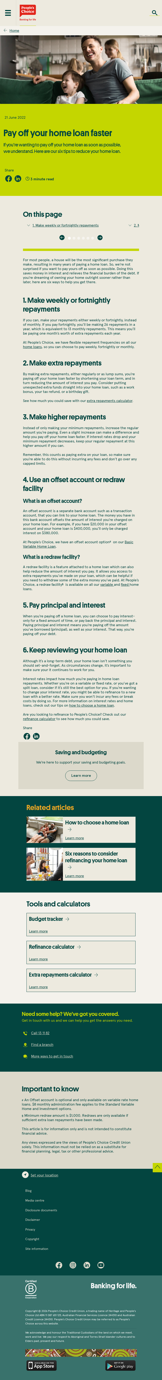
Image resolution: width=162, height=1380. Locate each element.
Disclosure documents (41, 1210)
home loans (32, 347)
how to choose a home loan (91, 705)
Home (14, 31)
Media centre (34, 1200)
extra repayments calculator (109, 401)
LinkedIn (88, 1266)
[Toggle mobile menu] (8, 13)
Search (154, 13)
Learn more (81, 775)
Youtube (102, 1266)
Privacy (30, 1229)
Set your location (44, 1175)
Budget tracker (46, 919)
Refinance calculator (52, 946)
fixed (125, 584)
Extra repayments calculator (60, 974)
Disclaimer (32, 1220)
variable (107, 584)
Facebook (60, 1266)
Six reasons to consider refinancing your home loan (96, 857)
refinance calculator (39, 719)
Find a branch (42, 1045)
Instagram (74, 1266)
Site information (36, 1249)
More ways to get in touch (52, 1056)
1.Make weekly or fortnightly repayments (65, 225)
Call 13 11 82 (40, 1033)
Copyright (32, 1239)
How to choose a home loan (97, 822)
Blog (28, 1190)
